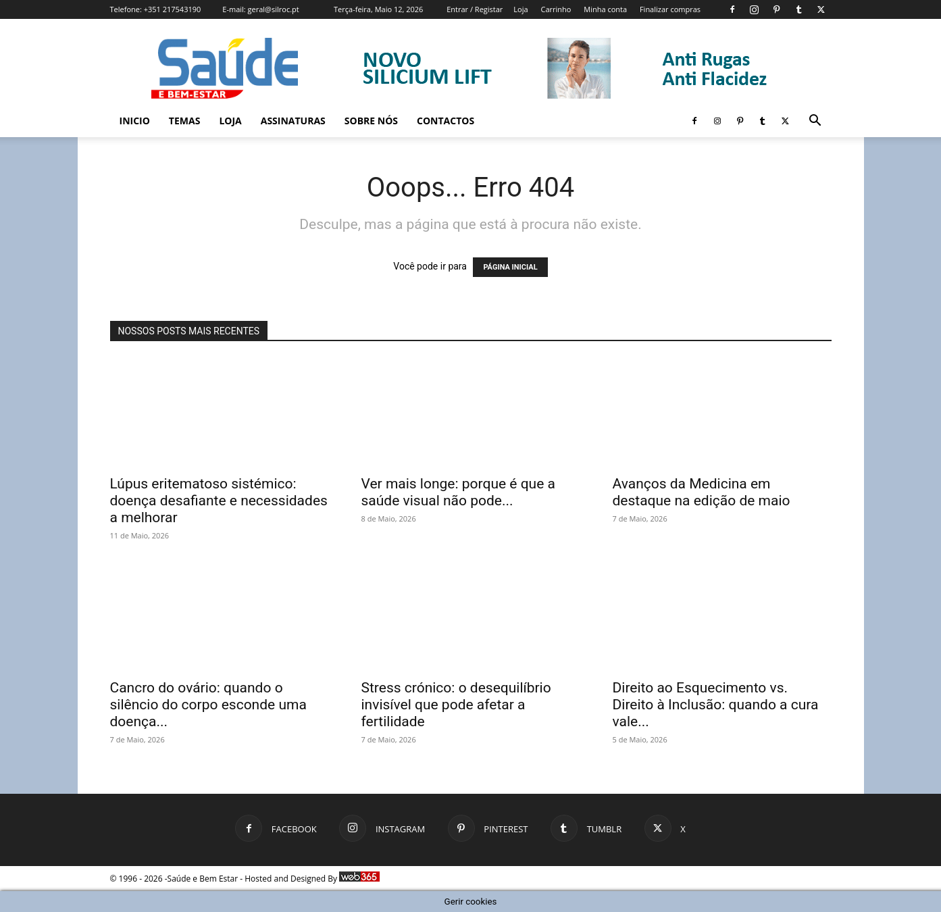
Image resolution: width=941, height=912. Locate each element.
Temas (185, 120)
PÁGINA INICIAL (510, 267)
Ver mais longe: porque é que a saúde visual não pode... (458, 492)
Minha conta (605, 9)
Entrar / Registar (475, 9)
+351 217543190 (172, 9)
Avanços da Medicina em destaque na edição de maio (701, 492)
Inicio (135, 120)
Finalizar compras (670, 9)
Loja (520, 9)
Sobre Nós (371, 120)
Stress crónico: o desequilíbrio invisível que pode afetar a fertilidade (456, 705)
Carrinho (555, 9)
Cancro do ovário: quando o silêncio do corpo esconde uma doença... (208, 705)
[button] (815, 122)
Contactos (445, 120)
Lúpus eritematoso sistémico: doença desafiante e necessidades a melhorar (219, 501)
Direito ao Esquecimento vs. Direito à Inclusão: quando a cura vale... (716, 705)
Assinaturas (293, 120)
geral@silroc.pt (273, 9)
